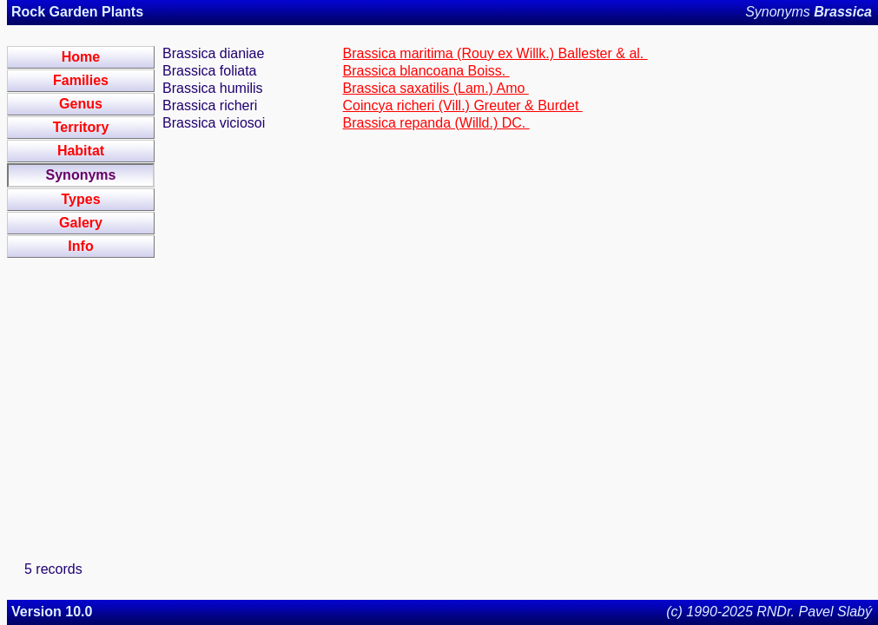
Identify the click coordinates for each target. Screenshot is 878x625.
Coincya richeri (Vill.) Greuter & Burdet (463, 105)
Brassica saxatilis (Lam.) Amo (436, 88)
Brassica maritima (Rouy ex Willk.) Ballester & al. (495, 53)
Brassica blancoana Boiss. (426, 70)
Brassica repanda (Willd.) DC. (436, 122)
